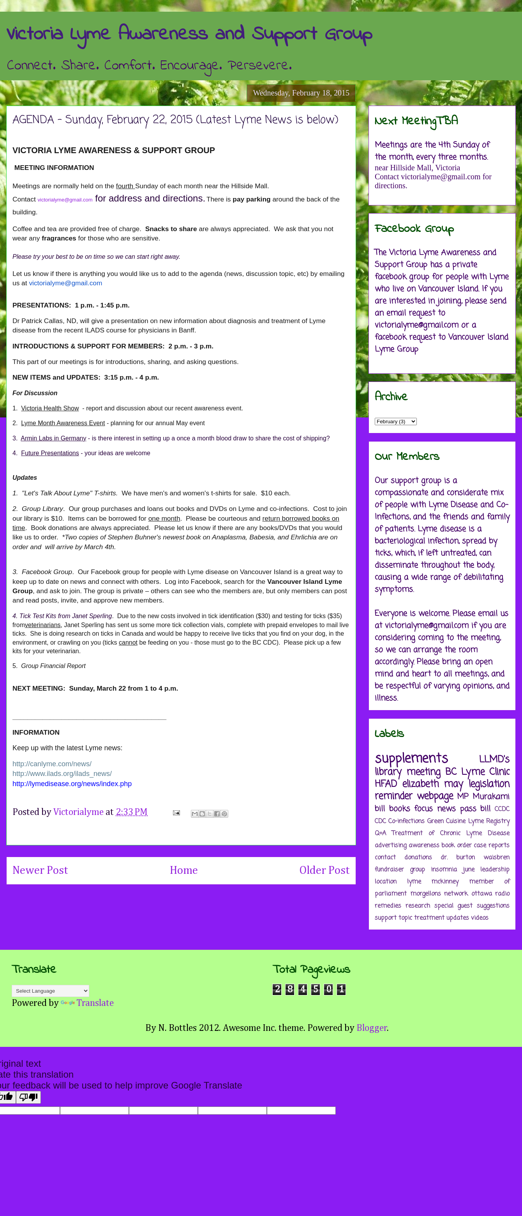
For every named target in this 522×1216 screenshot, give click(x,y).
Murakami (491, 797)
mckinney (445, 882)
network (456, 894)
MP (463, 797)
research (418, 906)
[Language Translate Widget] (50, 991)
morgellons (425, 894)
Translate (87, 1003)
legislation (489, 784)
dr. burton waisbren (475, 858)
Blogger (371, 1028)
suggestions (493, 906)
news (446, 809)
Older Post (324, 870)
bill (380, 809)
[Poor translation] (28, 1097)
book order (456, 845)
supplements (411, 759)
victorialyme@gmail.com (65, 200)
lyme (414, 882)
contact (385, 858)
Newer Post (40, 870)
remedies (388, 906)
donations (418, 858)
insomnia (444, 870)
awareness (424, 845)
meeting (423, 772)
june (468, 870)
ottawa (481, 894)
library (388, 772)
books (399, 809)
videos (479, 918)
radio (502, 894)
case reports (492, 845)
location (386, 882)
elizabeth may (433, 784)
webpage (435, 796)
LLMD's (494, 760)
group (417, 870)
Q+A (380, 833)
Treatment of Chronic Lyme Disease (451, 833)
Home (184, 870)
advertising (390, 845)
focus (423, 809)
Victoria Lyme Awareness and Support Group (189, 34)
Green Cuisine (446, 821)
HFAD (386, 784)
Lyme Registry (489, 821)
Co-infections (406, 821)
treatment (429, 918)
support (386, 918)
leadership (495, 870)
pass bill (475, 809)
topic (405, 918)
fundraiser (389, 870)
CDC (380, 821)
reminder (394, 796)
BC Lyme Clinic (477, 772)
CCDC (502, 809)
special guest (453, 906)
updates (457, 918)
